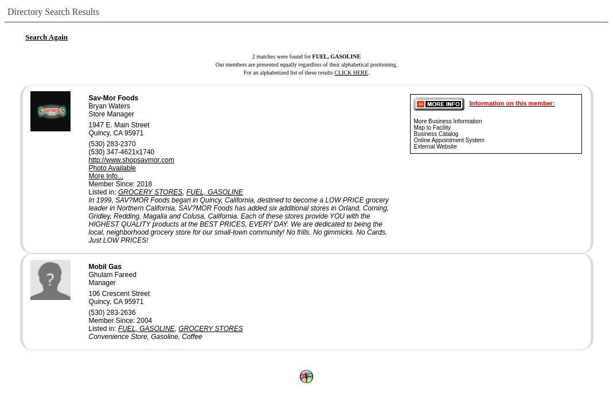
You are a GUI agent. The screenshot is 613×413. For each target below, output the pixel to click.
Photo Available (112, 168)
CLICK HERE (351, 72)
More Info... (106, 176)
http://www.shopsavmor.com (131, 160)
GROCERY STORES (150, 192)
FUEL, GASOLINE (214, 192)
